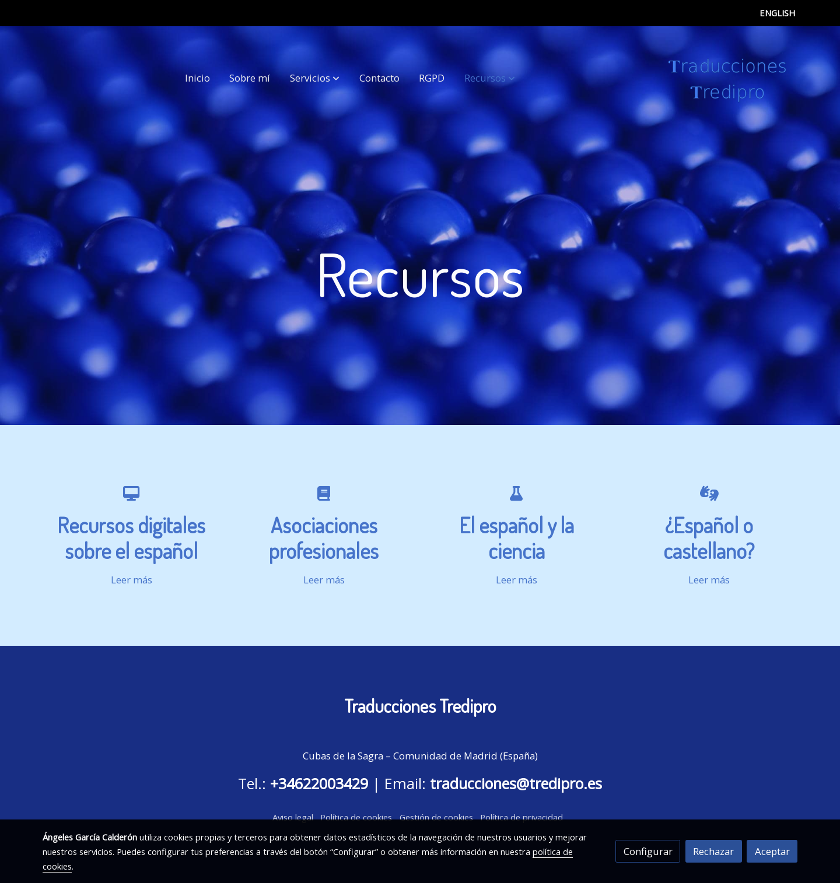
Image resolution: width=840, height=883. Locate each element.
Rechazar (713, 851)
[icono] (131, 492)
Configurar (648, 851)
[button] (314, 78)
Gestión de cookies (436, 817)
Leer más (131, 579)
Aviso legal (292, 817)
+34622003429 (319, 783)
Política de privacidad (521, 817)
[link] (727, 78)
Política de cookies (356, 817)
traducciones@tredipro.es (516, 783)
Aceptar (772, 851)
